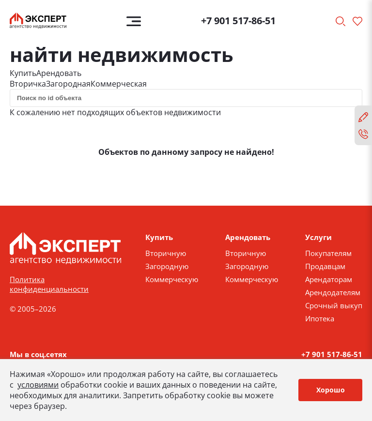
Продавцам (325, 266)
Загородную (166, 266)
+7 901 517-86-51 (238, 20)
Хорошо (330, 389)
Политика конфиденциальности (49, 284)
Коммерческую (171, 279)
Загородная (68, 83)
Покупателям (328, 253)
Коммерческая (119, 83)
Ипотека (319, 318)
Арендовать (58, 73)
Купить (23, 73)
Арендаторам (328, 279)
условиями (38, 384)
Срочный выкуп (333, 305)
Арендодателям (332, 292)
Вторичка (28, 83)
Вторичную (165, 253)
